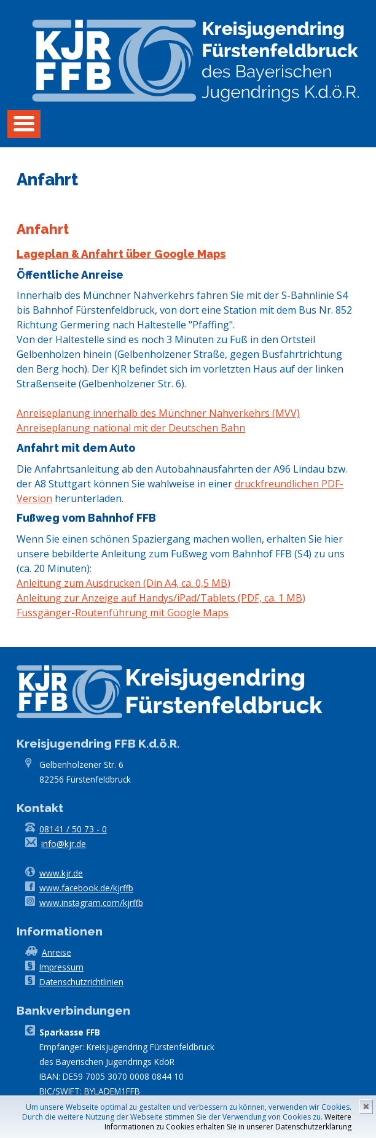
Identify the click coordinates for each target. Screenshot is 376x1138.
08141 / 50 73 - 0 (73, 829)
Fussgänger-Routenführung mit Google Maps (123, 612)
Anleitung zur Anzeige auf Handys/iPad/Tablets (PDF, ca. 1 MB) (161, 598)
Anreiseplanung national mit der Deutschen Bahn (131, 428)
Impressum (61, 967)
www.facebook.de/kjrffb (86, 888)
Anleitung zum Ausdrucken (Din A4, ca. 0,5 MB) (123, 583)
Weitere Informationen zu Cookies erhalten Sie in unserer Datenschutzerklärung (227, 1122)
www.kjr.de (61, 873)
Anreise (56, 952)
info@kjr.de (63, 844)
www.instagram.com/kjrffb (91, 902)
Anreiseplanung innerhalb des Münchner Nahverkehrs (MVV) (158, 413)
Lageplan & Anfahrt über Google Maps (121, 253)
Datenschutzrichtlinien (81, 982)
